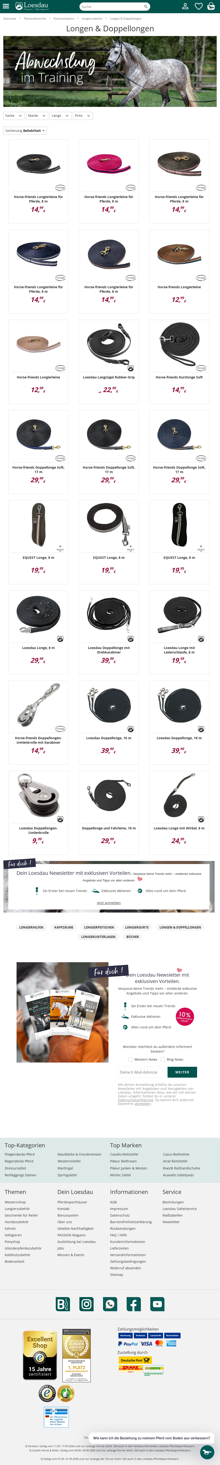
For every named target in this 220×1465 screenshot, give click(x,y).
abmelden (143, 1103)
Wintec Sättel (120, 1175)
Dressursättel (15, 1168)
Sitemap (116, 1274)
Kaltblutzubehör (17, 1255)
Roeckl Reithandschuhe (181, 1168)
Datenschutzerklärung (135, 1100)
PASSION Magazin (71, 1235)
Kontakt (63, 1208)
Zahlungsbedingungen (128, 1261)
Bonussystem (67, 1215)
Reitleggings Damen (20, 1175)
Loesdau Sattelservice (180, 1208)
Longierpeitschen (99, 927)
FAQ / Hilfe (118, 1235)
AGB (113, 1202)
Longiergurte (137, 927)
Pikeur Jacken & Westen (128, 1168)
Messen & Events (70, 1255)
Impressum (119, 1208)
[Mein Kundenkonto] (185, 10)
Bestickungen (173, 1202)
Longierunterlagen (98, 937)
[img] (211, 8)
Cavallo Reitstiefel (124, 1154)
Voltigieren (13, 1235)
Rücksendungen (123, 1228)
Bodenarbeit (14, 1261)
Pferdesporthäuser (72, 1202)
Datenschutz (120, 1215)
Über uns (64, 1222)
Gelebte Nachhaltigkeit (75, 1228)
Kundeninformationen (127, 1241)
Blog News (175, 1059)
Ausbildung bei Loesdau (76, 1241)
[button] (5, 6)
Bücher (132, 937)
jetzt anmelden (109, 903)
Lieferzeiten (119, 1248)
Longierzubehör (17, 1208)
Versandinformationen (128, 1255)
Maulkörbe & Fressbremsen (79, 1154)
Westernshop (15, 1202)
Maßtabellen (173, 1215)
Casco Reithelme (176, 1154)
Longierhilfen (31, 927)
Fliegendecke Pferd (20, 1154)
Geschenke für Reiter (21, 1215)
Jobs (60, 1248)
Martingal (65, 1168)
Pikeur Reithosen (123, 1161)
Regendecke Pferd (19, 1161)
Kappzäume (63, 927)
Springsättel (67, 1175)
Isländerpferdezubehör (23, 1248)
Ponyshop (12, 1241)
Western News (145, 1059)
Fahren (10, 1228)
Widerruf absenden (125, 1268)
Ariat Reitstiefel (175, 1161)
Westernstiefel (69, 1161)
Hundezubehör (17, 1222)
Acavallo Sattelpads (178, 1175)
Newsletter (171, 1222)
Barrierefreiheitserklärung (131, 1222)
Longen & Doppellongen (180, 927)
